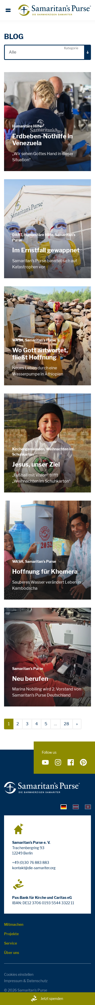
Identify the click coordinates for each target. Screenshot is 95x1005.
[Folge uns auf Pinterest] (83, 762)
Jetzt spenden (46, 998)
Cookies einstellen (18, 974)
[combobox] (47, 52)
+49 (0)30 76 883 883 (30, 862)
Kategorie (71, 48)
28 (66, 723)
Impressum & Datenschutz (26, 981)
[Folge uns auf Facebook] (70, 762)
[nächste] (77, 724)
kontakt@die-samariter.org (33, 868)
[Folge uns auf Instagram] (58, 762)
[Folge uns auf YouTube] (45, 762)
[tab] (64, 806)
